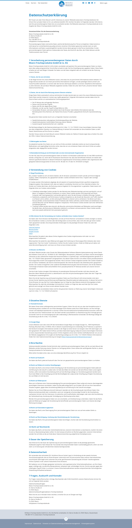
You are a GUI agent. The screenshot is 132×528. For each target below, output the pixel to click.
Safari (31, 234)
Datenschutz (37, 523)
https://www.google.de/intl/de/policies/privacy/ (76, 337)
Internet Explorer (34, 227)
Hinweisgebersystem (88, 523)
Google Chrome (34, 231)
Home (27, 3)
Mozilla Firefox (33, 229)
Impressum (28, 523)
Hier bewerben (42, 3)
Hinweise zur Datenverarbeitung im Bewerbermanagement (61, 523)
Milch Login (103, 3)
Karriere (33, 3)
